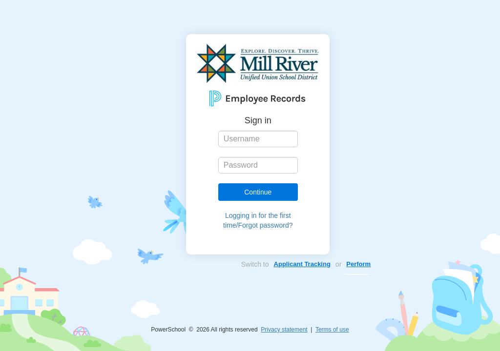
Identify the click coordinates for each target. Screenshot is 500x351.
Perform (358, 264)
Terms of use (332, 329)
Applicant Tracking (302, 264)
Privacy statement (284, 329)
